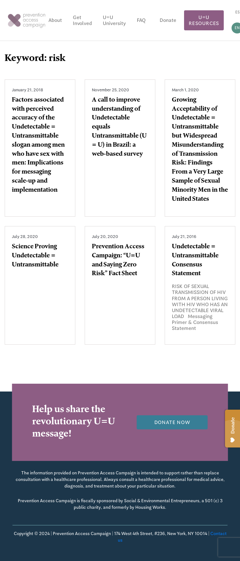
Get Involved (82, 20)
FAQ (141, 20)
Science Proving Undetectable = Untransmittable (35, 256)
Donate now (172, 422)
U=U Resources (204, 20)
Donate (168, 20)
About (55, 20)
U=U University (114, 20)
